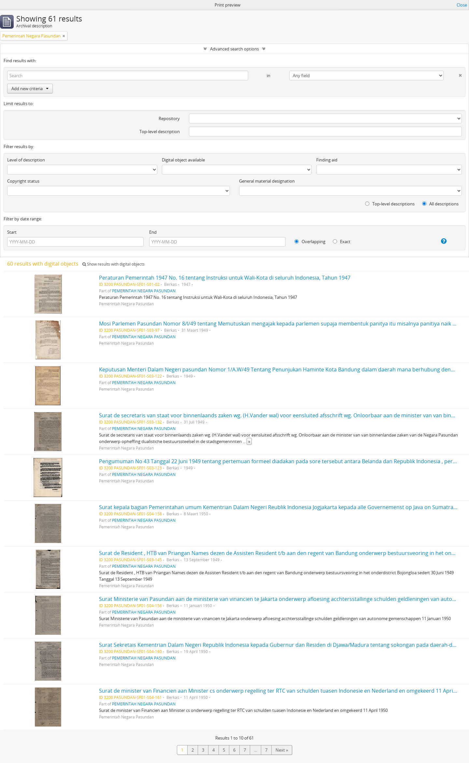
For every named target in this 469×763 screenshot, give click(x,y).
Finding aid (326, 160)
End (153, 232)
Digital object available (183, 160)
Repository (169, 118)
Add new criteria (30, 88)
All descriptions (440, 204)
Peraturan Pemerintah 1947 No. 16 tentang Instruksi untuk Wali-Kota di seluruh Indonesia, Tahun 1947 (224, 277)
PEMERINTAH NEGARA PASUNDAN (144, 290)
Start (12, 232)
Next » (282, 750)
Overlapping (309, 241)
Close (462, 5)
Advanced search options (234, 49)
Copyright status (23, 181)
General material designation (267, 181)
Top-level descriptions (390, 204)
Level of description (26, 160)
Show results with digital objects (113, 264)
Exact (341, 241)
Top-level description (159, 131)
